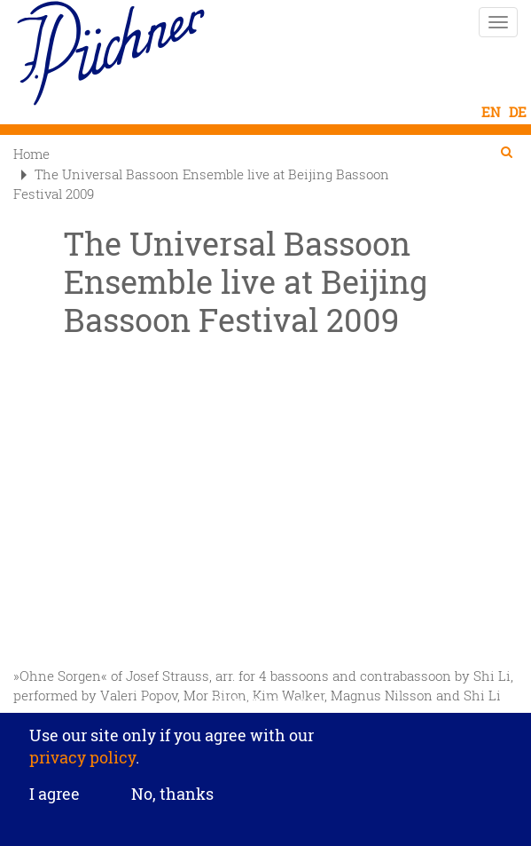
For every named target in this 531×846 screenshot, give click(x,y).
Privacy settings (265, 701)
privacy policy (82, 757)
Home (31, 153)
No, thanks (172, 793)
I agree (54, 794)
